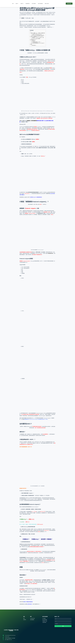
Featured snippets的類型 (36, 38)
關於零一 (17, 3)
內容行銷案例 (34, 3)
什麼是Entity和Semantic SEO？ (37, 34)
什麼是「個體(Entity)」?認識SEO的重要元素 (38, 33)
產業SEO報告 (47, 3)
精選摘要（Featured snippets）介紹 (38, 37)
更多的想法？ (34, 45)
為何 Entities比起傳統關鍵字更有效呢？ (38, 35)
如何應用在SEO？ (33, 39)
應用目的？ (34, 40)
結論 (31, 44)
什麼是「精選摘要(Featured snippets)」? (37, 36)
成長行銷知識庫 (40, 3)
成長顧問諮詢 (27, 3)
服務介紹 (22, 3)
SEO (33, 18)
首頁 (13, 3)
